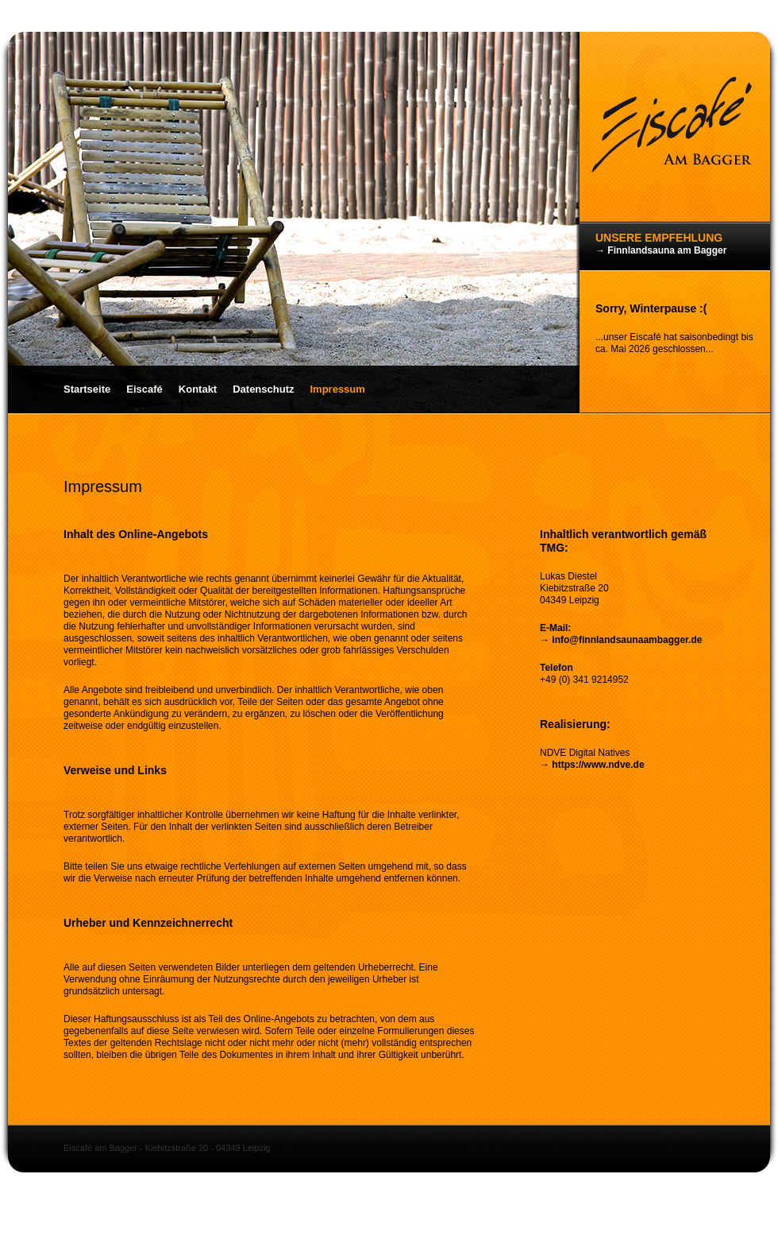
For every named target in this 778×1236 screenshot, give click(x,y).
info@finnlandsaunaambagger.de (627, 639)
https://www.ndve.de (598, 764)
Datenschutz (263, 389)
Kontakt (198, 389)
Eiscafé (144, 389)
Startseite (87, 389)
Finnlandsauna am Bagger (666, 250)
